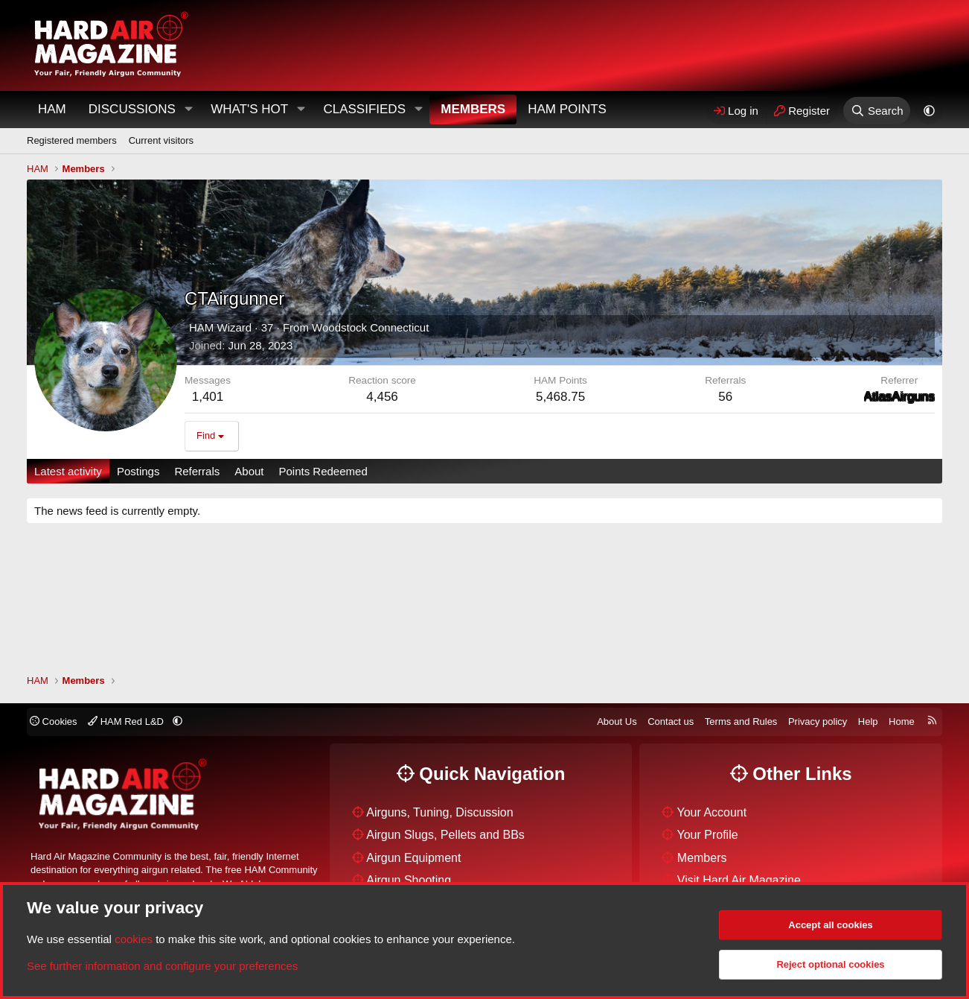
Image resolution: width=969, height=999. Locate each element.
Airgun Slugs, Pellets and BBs (445, 834)
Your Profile (707, 834)
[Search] (877, 110)
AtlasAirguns (899, 397)
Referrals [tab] (197, 471)
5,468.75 (560, 397)
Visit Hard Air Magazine (739, 880)
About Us (616, 721)
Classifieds (364, 109)
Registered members (72, 140)
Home (902, 721)
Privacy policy (817, 721)
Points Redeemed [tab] (322, 471)
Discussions (132, 109)
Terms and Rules (741, 721)
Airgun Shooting (408, 880)
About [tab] (248, 471)
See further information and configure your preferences (162, 966)
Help (868, 721)
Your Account (712, 812)
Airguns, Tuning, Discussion (439, 812)
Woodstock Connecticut (370, 327)
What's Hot (249, 109)
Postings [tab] (138, 471)
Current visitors (161, 140)
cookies (134, 939)
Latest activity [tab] (68, 471)
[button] (188, 109)
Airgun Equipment (413, 857)
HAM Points (567, 109)
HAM (52, 109)
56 (725, 397)
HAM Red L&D (127, 721)
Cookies (53, 721)
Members (473, 109)
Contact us (670, 721)
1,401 (208, 397)
